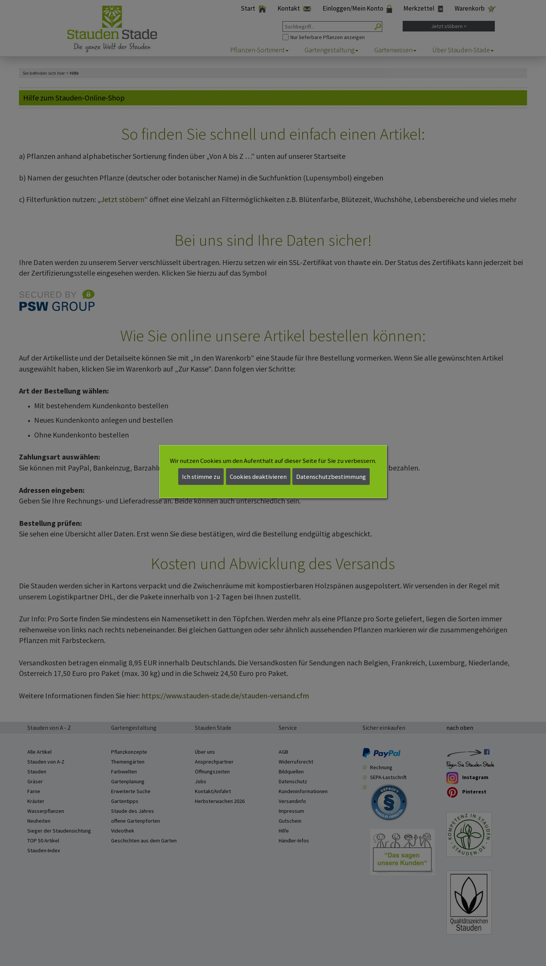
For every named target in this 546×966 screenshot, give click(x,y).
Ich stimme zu (201, 476)
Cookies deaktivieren (258, 476)
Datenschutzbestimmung (331, 476)
